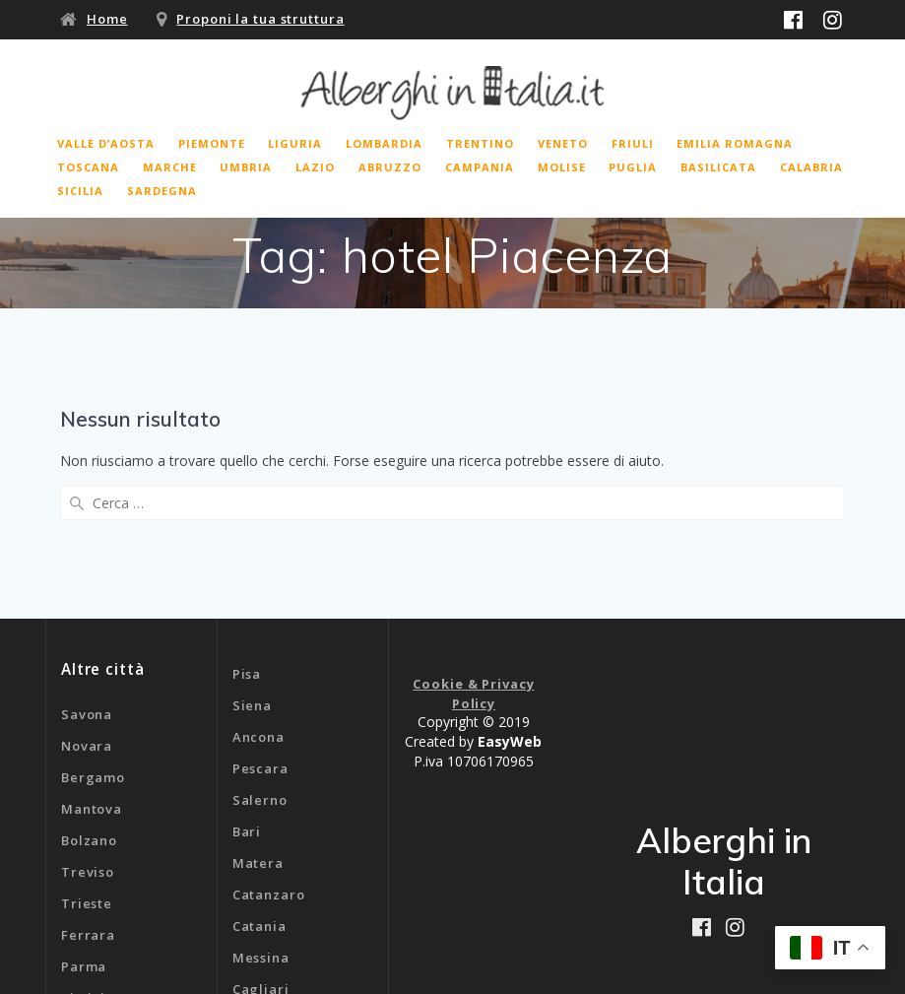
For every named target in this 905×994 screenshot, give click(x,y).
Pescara (260, 624)
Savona (86, 570)
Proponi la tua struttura (260, 19)
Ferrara (88, 791)
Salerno (260, 656)
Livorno (87, 886)
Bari (247, 687)
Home (107, 19)
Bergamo (93, 633)
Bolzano (89, 696)
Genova (259, 877)
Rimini (83, 854)
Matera (258, 719)
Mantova (91, 665)
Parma (83, 822)
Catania (259, 782)
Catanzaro (268, 751)
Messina (261, 814)
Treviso (87, 728)
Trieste (86, 759)
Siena (252, 561)
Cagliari (261, 845)
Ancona (258, 593)
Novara (86, 602)
